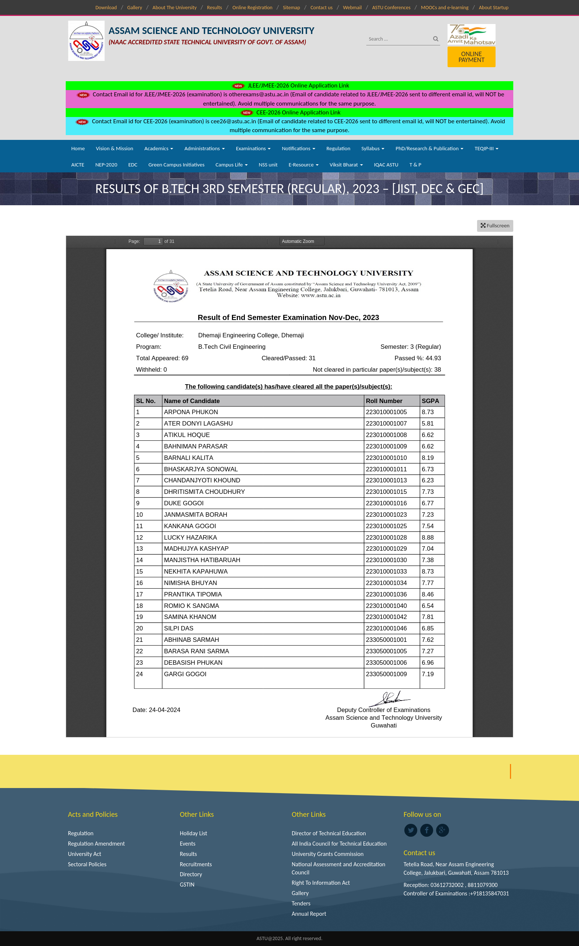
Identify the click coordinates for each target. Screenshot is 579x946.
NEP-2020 (106, 164)
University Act (84, 853)
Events (187, 843)
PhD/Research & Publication (429, 148)
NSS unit (268, 164)
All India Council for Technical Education (339, 843)
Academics (158, 148)
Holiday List (193, 833)
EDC (132, 164)
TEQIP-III (486, 148)
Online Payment (471, 57)
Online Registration (253, 7)
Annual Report (309, 913)
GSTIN (187, 884)
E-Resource (304, 164)
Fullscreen (495, 225)
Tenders (301, 903)
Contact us (322, 7)
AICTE (77, 164)
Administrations (204, 148)
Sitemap (291, 7)
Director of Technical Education (329, 833)
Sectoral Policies (87, 864)
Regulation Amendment (96, 843)
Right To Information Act (321, 882)
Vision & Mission (114, 148)
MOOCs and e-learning (445, 7)
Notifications (298, 148)
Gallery (134, 7)
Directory (191, 874)
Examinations (253, 148)
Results (214, 7)
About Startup (493, 7)
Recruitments (196, 864)
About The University (174, 7)
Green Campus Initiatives (176, 164)
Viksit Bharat (346, 164)
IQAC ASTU (386, 164)
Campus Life (232, 164)
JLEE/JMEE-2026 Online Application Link (289, 85)
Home (78, 148)
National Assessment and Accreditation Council (339, 868)
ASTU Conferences (391, 7)
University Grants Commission (328, 853)
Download (106, 7)
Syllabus (373, 148)
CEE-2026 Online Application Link (289, 112)
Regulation (338, 148)
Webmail (352, 7)
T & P (415, 164)
